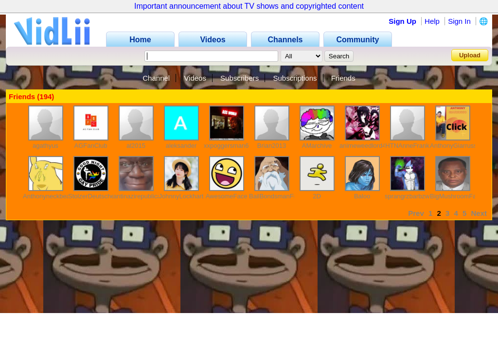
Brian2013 (271, 145)
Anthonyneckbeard (49, 196)
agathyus (45, 145)
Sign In (459, 21)
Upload (469, 55)
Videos (195, 78)
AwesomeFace (227, 196)
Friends (343, 78)
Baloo (362, 196)
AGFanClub (90, 145)
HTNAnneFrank (407, 145)
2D (317, 196)
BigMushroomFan (455, 196)
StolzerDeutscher (92, 196)
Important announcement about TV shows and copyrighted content (249, 6)
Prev (416, 213)
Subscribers (239, 78)
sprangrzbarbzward (412, 196)
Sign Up (402, 21)
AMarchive (317, 145)
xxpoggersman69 (228, 145)
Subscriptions (295, 78)
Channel (156, 78)
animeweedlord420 (366, 145)
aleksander (181, 145)
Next (479, 213)
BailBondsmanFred (276, 196)
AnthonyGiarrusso (455, 145)
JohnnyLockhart (181, 196)
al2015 (135, 145)
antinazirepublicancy (142, 196)
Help (432, 21)
